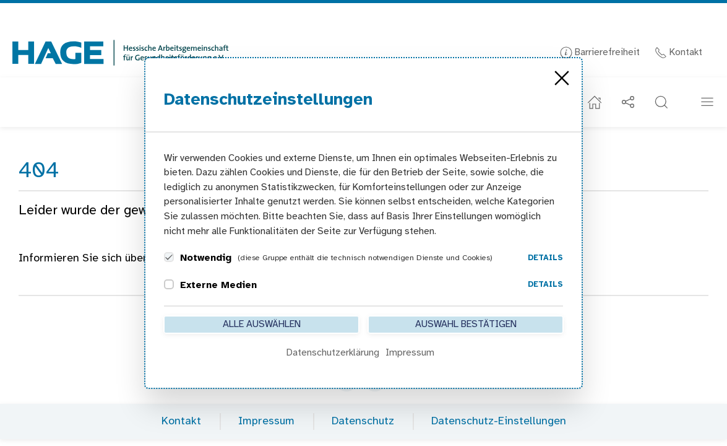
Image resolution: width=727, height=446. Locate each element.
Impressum (266, 421)
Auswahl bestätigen (466, 324)
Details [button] (545, 258)
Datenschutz (363, 421)
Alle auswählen (262, 324)
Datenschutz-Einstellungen (498, 421)
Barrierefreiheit (600, 52)
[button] (661, 102)
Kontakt (678, 52)
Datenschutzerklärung (332, 353)
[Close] (561, 78)
